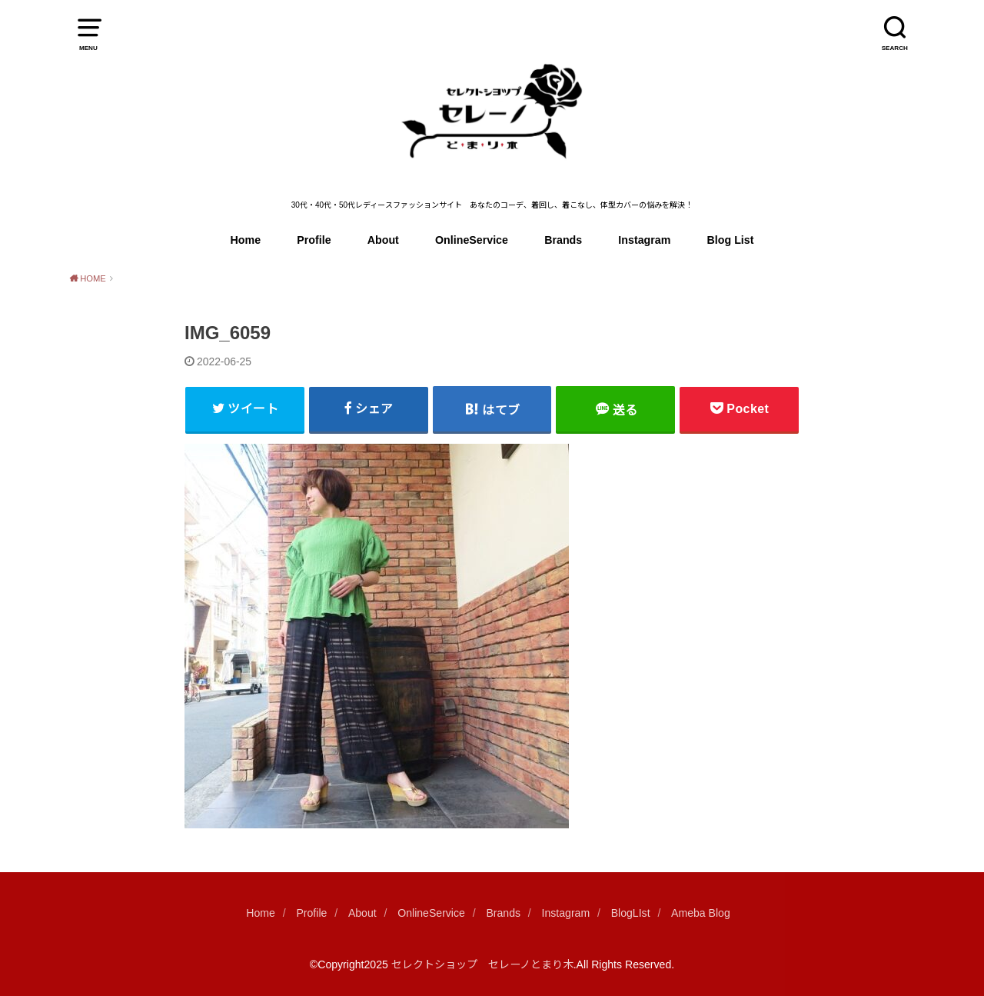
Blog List (730, 240)
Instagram (644, 240)
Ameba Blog (700, 913)
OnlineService (471, 240)
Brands (563, 240)
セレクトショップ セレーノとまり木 (482, 964)
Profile (314, 240)
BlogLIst (630, 913)
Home (246, 240)
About (383, 240)
